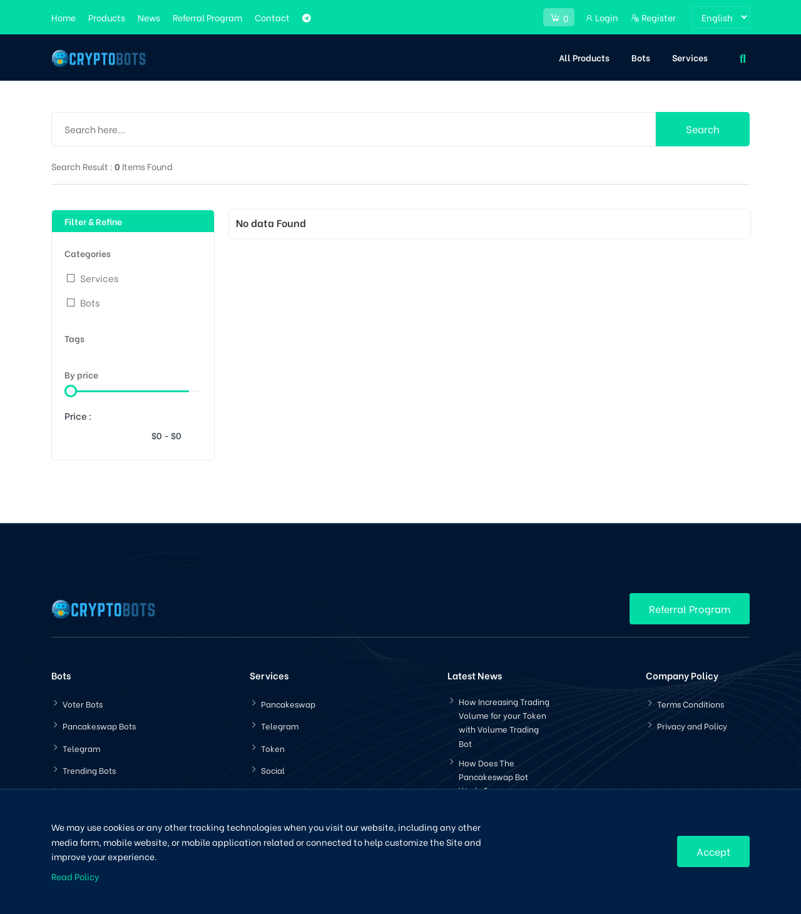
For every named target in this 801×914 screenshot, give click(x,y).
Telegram (81, 748)
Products (106, 17)
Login (601, 17)
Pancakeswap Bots (99, 725)
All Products (584, 57)
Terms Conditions (690, 703)
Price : (78, 415)
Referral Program (207, 17)
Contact (272, 17)
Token (273, 748)
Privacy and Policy (692, 725)
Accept (713, 851)
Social (273, 770)
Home (63, 17)
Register (653, 17)
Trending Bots (89, 770)
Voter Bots (83, 703)
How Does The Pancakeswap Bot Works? (493, 776)
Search (703, 128)
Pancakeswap (288, 703)
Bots (640, 57)
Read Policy (75, 876)
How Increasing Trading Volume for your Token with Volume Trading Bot (504, 721)
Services (690, 57)
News (149, 17)
